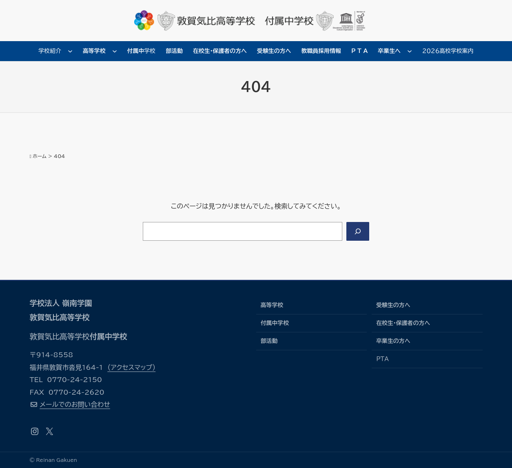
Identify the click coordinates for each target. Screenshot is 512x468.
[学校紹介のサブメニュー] (70, 50)
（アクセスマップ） (131, 367)
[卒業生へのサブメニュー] (409, 50)
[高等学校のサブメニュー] (114, 50)
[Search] (357, 231)
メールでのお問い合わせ (75, 404)
